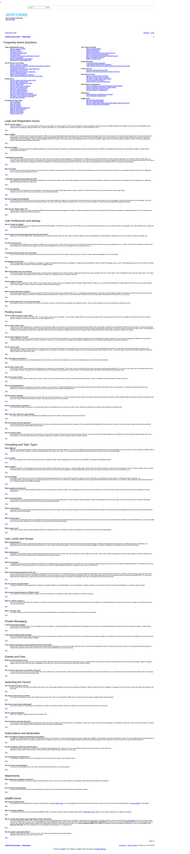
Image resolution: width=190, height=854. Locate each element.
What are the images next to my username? (23, 71)
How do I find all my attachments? (96, 96)
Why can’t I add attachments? (19, 90)
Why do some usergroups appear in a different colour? (102, 56)
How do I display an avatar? (18, 73)
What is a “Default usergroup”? (95, 57)
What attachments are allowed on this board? (99, 94)
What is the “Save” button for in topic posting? (23, 95)
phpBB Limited (59, 803)
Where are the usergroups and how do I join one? (100, 53)
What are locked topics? (17, 112)
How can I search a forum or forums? (97, 76)
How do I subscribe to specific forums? (97, 88)
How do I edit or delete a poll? (19, 87)
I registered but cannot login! (18, 53)
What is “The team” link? (93, 59)
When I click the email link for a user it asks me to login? (26, 76)
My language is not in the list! (18, 70)
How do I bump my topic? (17, 97)
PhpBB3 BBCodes (100, 849)
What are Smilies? (15, 105)
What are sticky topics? (17, 110)
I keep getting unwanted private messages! (98, 64)
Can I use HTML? (15, 103)
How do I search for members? (95, 80)
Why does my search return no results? (97, 77)
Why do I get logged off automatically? (21, 59)
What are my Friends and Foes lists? (97, 70)
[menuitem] (14, 32)
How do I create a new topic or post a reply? (23, 80)
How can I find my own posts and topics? (98, 81)
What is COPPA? (15, 50)
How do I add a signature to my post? (21, 83)
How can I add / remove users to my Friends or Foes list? (103, 71)
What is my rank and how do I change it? (22, 74)
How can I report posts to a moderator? (21, 93)
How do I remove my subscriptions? (96, 90)
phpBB (45, 264)
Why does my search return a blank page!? (98, 78)
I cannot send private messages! (95, 63)
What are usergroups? (92, 51)
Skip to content (10, 19)
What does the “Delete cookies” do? (20, 60)
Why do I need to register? (18, 48)
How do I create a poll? (17, 84)
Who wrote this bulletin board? (95, 100)
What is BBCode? (15, 102)
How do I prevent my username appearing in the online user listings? (30, 66)
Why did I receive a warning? (18, 92)
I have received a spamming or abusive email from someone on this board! (108, 66)
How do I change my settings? (19, 64)
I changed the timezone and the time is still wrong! (24, 69)
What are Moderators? (92, 50)
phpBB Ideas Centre (89, 812)
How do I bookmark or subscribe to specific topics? (101, 87)
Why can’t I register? (16, 51)
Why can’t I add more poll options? (20, 86)
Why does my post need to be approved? (22, 96)
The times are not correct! (17, 67)
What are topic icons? (16, 113)
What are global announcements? (20, 107)
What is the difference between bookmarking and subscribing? (104, 86)
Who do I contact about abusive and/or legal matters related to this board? (108, 103)
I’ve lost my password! (16, 57)
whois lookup (131, 820)
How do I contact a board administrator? (98, 104)
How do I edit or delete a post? (19, 81)
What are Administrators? (93, 48)
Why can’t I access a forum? (18, 89)
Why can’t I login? (15, 54)
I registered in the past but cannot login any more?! (25, 56)
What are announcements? (18, 109)
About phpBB (135, 803)
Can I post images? (16, 106)
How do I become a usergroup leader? (97, 54)
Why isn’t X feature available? (95, 101)
